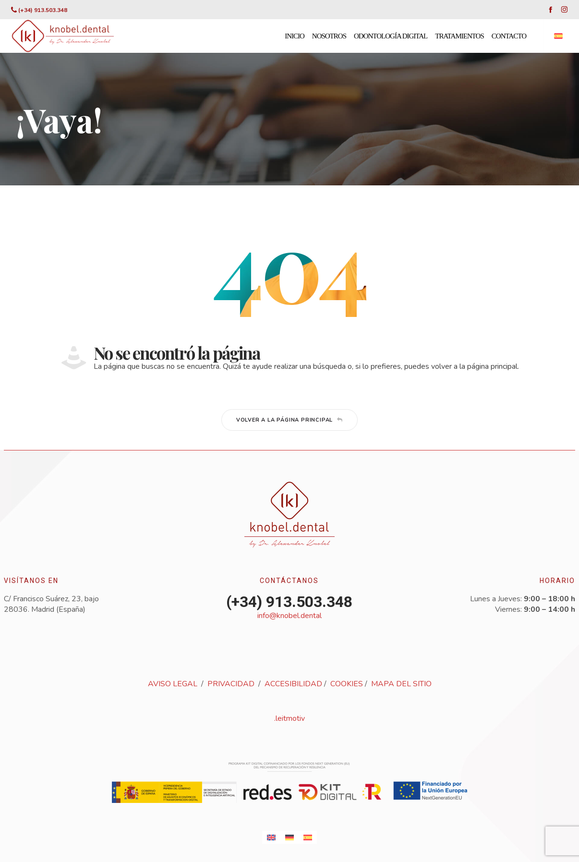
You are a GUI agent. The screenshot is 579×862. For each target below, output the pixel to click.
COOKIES (346, 684)
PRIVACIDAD (230, 684)
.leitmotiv (289, 718)
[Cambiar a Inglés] (271, 837)
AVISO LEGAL (172, 684)
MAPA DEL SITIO (401, 684)
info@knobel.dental (289, 615)
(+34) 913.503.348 (42, 10)
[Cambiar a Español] (308, 837)
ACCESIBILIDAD (293, 684)
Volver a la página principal (289, 420)
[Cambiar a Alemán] (289, 837)
